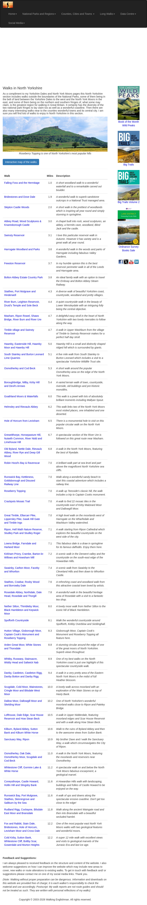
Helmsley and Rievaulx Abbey (21, 406)
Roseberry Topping (14, 490)
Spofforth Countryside (16, 620)
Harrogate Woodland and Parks (22, 249)
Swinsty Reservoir (14, 235)
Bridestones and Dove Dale (19, 196)
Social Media (16, 23)
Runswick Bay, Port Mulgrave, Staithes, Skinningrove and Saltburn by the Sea (21, 799)
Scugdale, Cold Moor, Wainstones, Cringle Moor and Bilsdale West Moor (23, 690)
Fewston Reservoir (14, 263)
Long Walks (107, 13)
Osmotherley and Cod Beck (19, 368)
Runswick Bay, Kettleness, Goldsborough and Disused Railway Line (19, 480)
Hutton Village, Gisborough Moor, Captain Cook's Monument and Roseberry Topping (23, 634)
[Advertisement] (73, 56)
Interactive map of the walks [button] (21, 162)
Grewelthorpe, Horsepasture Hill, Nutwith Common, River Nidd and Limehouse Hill (23, 438)
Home (12, 13)
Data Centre (128, 13)
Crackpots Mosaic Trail (17, 501)
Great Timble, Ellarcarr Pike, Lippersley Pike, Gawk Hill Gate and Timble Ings (22, 519)
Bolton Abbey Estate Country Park (23, 277)
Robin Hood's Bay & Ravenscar (22, 462)
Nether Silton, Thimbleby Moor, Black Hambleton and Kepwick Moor (21, 610)
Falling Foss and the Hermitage (22, 182)
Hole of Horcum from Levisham (21, 420)
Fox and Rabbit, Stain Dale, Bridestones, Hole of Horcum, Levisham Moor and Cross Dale (22, 827)
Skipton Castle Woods (16, 207)
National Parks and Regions (39, 13)
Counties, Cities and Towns (78, 13)
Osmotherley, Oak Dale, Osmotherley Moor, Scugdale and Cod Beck (23, 757)
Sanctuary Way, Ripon (16, 739)
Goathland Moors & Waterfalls (21, 396)
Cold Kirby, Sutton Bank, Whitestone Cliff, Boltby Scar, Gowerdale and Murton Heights (21, 841)
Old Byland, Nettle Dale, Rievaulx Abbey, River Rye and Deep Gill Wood (23, 452)
